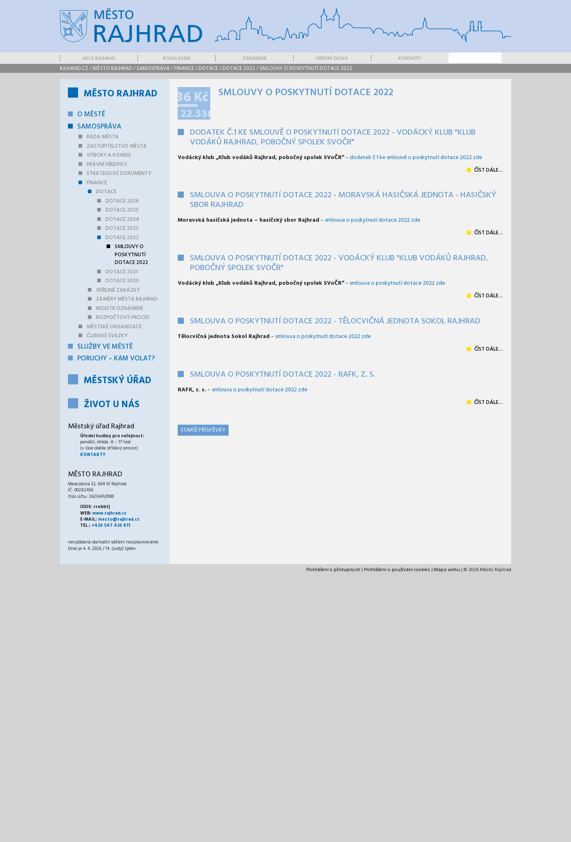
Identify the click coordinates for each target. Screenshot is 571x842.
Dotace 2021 (121, 272)
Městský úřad (117, 380)
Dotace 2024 (122, 219)
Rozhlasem (176, 59)
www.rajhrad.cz (109, 513)
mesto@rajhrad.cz (118, 519)
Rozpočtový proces (123, 317)
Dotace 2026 (122, 201)
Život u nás (111, 404)
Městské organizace (114, 327)
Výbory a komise (109, 155)
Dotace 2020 (122, 281)
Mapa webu (447, 570)
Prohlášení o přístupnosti (333, 570)
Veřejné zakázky (118, 290)
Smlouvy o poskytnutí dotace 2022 (305, 68)
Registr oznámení (119, 308)
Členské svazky (107, 336)
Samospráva (153, 68)
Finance (184, 68)
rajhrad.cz (74, 68)
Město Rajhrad (112, 68)
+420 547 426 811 (111, 525)
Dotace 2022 (238, 68)
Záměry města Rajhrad (127, 299)
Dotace (208, 68)
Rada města (103, 137)
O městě (91, 114)
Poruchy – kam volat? (116, 358)
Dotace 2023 (121, 228)
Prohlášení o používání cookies (397, 570)
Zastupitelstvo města (117, 146)
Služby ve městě (105, 346)
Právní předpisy (107, 164)
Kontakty (409, 59)
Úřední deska (332, 59)
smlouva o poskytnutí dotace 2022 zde (373, 220)
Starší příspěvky (203, 430)
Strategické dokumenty (119, 173)
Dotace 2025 (122, 210)
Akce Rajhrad (99, 59)
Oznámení (254, 59)
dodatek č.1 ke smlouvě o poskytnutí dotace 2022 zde (416, 157)
